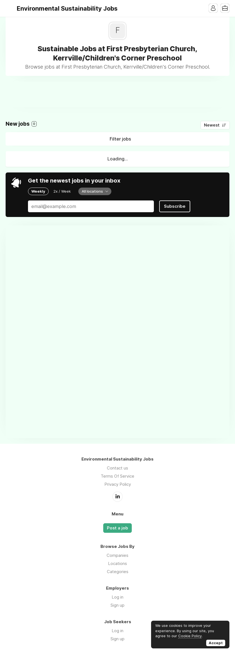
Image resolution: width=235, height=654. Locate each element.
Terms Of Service (117, 476)
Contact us (117, 468)
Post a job (117, 528)
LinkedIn (117, 496)
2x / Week (62, 191)
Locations (117, 563)
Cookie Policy (190, 636)
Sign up (117, 605)
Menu (10, 8)
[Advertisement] (117, 94)
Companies (117, 555)
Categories (117, 571)
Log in (117, 597)
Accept (216, 643)
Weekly (38, 191)
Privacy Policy (117, 484)
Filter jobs (120, 139)
